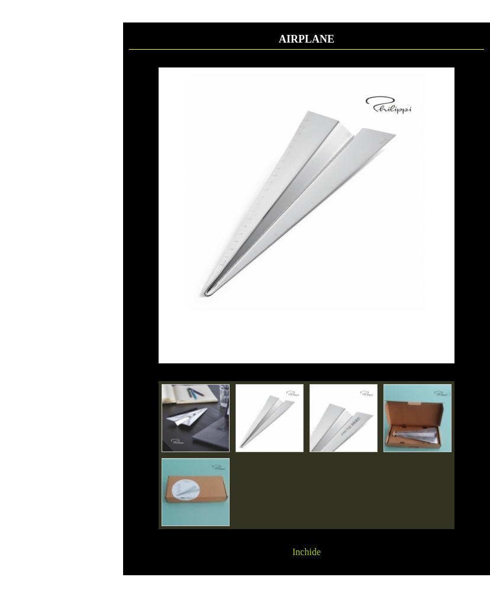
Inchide (306, 552)
